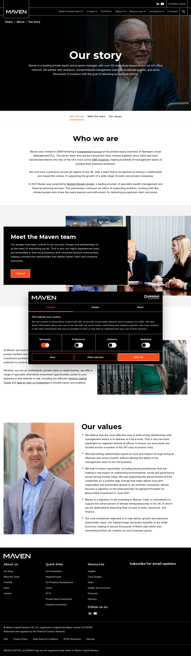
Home (9, 22)
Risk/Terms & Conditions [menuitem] (45, 639)
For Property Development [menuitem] (59, 582)
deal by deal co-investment (33, 382)
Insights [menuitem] (92, 571)
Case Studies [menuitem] (94, 576)
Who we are (77, 116)
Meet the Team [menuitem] (11, 576)
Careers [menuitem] (8, 593)
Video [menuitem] (91, 582)
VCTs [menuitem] (48, 593)
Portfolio (106, 11)
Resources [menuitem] (96, 564)
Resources (136, 11)
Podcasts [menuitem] (93, 593)
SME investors (100, 159)
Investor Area (176, 3)
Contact (173, 11)
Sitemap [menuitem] (90, 639)
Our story (34, 22)
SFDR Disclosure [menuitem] (72, 639)
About (119, 11)
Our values (115, 116)
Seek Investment (70, 11)
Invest (91, 11)
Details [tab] (95, 307)
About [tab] (140, 307)
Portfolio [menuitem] (8, 582)
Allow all (138, 357)
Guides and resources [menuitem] (99, 587)
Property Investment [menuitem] (56, 604)
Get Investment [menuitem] (53, 571)
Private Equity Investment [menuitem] (59, 599)
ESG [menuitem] (6, 639)
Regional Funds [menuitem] (53, 576)
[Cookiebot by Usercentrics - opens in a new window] (146, 297)
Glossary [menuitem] (92, 599)
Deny (52, 357)
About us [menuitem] (11, 564)
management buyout (89, 151)
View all (20, 273)
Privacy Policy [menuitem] (20, 639)
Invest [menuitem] (49, 587)
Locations (155, 11)
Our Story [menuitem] (8, 571)
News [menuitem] (7, 587)
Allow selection (95, 357)
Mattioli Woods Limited (80, 184)
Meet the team (96, 116)
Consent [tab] (50, 307)
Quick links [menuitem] (54, 564)
